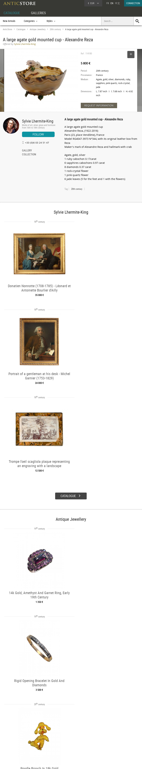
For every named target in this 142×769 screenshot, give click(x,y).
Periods (35, 743)
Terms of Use (53, 762)
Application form (13, 746)
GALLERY (27, 150)
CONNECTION (133, 3)
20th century (55, 29)
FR (107, 3)
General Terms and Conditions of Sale (78, 762)
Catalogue (20, 29)
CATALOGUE (12, 12)
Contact (108, 740)
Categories (37, 735)
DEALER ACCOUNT (12, 731)
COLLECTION (29, 154)
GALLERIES (40, 12)
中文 (117, 3)
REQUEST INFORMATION (99, 105)
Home (108, 736)
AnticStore (7, 29)
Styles (34, 739)
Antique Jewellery (37, 29)
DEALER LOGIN (13, 739)
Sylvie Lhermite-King (37, 121)
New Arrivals (9, 21)
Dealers (64, 735)
